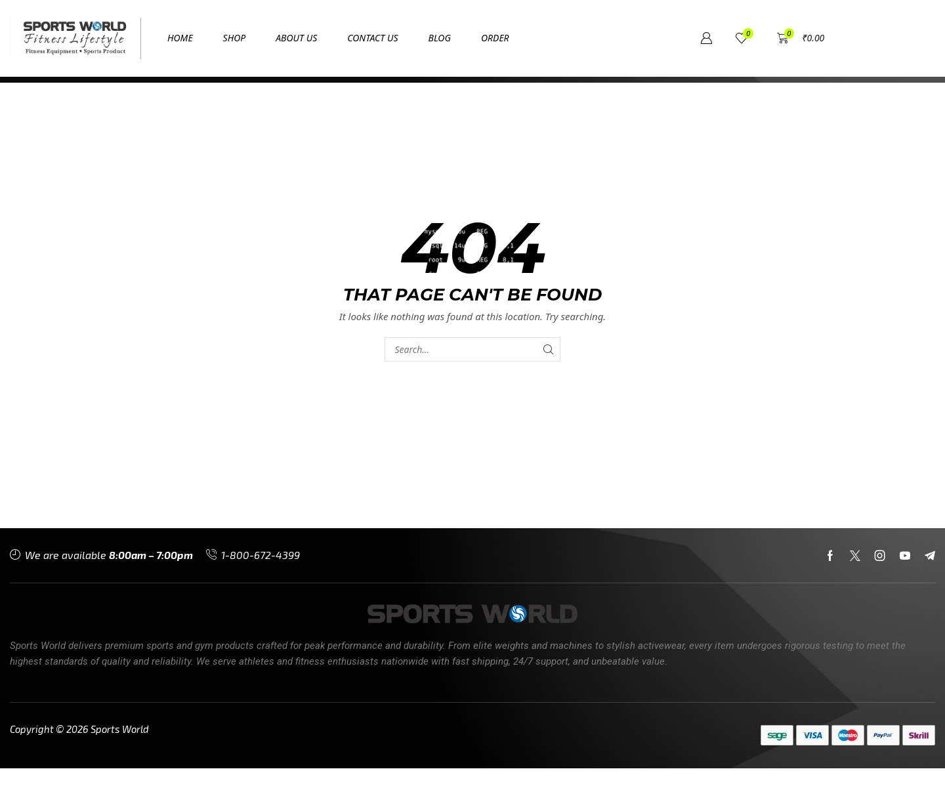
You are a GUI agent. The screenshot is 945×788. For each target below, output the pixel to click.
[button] (541, 38)
